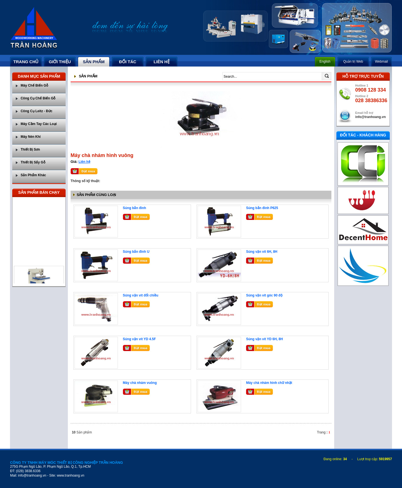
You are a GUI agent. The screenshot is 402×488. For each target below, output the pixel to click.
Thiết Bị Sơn (30, 149)
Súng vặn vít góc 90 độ (264, 295)
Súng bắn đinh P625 (262, 208)
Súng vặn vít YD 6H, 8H (264, 339)
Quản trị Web (353, 61)
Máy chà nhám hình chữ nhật (269, 383)
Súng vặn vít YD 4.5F (139, 339)
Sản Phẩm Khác (33, 175)
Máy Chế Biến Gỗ (34, 85)
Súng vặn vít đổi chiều (140, 295)
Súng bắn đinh (134, 208)
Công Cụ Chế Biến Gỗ (38, 98)
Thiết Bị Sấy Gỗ (33, 162)
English (324, 61)
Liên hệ (84, 162)
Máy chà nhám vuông (140, 383)
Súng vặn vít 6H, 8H (261, 252)
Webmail (381, 61)
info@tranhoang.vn (370, 117)
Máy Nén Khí (31, 137)
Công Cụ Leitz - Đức (36, 111)
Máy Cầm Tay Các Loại (39, 124)
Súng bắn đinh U (136, 252)
